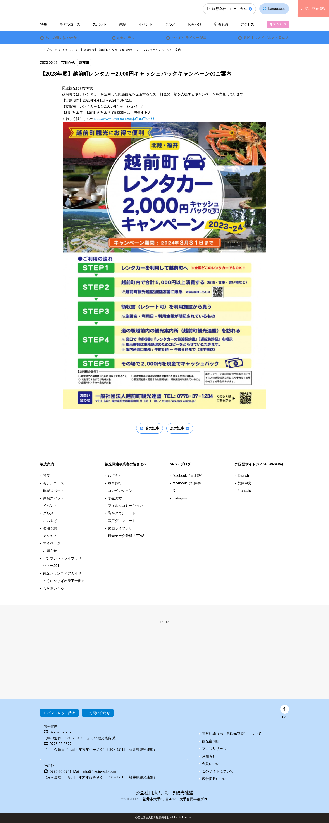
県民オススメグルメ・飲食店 (266, 38)
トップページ (48, 50)
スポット (100, 24)
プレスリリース (214, 749)
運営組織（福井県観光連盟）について (231, 733)
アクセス (247, 24)
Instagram (180, 498)
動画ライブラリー (122, 528)
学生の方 (115, 498)
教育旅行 (115, 483)
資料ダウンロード (122, 513)
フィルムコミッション (125, 506)
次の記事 (177, 428)
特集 (43, 24)
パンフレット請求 (61, 713)
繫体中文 (244, 483)
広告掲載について (216, 779)
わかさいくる (53, 588)
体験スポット (53, 498)
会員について (212, 764)
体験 (122, 24)
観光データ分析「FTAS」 (128, 536)
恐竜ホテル (126, 38)
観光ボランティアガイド (62, 573)
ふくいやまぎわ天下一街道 (64, 581)
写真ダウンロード (122, 521)
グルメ (170, 24)
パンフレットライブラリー (64, 558)
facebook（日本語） (188, 475)
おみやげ (195, 24)
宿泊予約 (221, 24)
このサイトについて (217, 771)
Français (244, 490)
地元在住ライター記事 (189, 38)
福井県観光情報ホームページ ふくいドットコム (69, 8)
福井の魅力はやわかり (62, 38)
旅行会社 (115, 475)
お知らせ (68, 50)
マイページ (279, 24)
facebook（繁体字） (188, 483)
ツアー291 (51, 566)
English (243, 475)
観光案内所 (210, 741)
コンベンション (120, 490)
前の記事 (152, 428)
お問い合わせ (99, 713)
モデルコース (69, 24)
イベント (145, 24)
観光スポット (53, 490)
